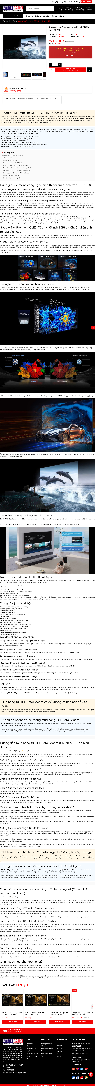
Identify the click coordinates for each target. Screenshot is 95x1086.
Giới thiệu (38, 16)
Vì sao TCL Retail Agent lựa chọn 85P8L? (15, 165)
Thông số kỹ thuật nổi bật (11, 175)
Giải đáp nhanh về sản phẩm (12, 178)
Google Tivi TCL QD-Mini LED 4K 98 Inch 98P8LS (82, 1014)
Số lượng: (52, 61)
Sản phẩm (46, 16)
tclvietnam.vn (87, 870)
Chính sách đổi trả (32, 1053)
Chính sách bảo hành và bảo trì (12, 163)
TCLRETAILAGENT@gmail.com (16, 1073)
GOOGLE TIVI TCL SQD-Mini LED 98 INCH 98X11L (12, 1014)
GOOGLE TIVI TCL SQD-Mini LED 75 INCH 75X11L (58, 1014)
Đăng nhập (63, 2)
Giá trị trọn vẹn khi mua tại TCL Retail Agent (16, 173)
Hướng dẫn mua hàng (10, 160)
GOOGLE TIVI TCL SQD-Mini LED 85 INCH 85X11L (35, 1014)
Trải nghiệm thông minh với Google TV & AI (16, 170)
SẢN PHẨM (16, 985)
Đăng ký (55, 2)
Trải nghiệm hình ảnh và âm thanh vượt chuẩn (17, 168)
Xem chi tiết (12, 1022)
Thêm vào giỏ (82, 1022)
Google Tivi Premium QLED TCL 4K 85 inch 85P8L (16, 235)
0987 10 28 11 (86, 2)
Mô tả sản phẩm (8, 158)
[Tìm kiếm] (51, 8)
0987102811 (77, 1046)
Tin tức (54, 16)
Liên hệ (61, 16)
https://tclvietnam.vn (30, 751)
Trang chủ (29, 16)
